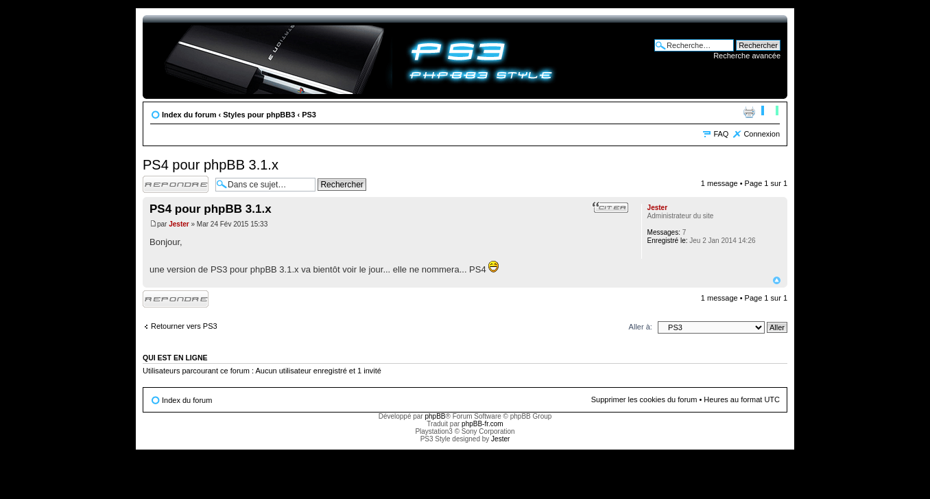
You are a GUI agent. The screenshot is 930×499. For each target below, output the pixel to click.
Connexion (761, 134)
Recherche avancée (746, 55)
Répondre (175, 184)
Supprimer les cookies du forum (644, 399)
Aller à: (640, 327)
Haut (776, 280)
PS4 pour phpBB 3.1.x (210, 164)
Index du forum (189, 115)
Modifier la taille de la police (770, 112)
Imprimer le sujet (748, 112)
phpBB (435, 416)
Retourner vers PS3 (184, 326)
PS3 (309, 115)
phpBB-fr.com (482, 424)
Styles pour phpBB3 (259, 115)
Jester (179, 224)
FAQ (720, 134)
